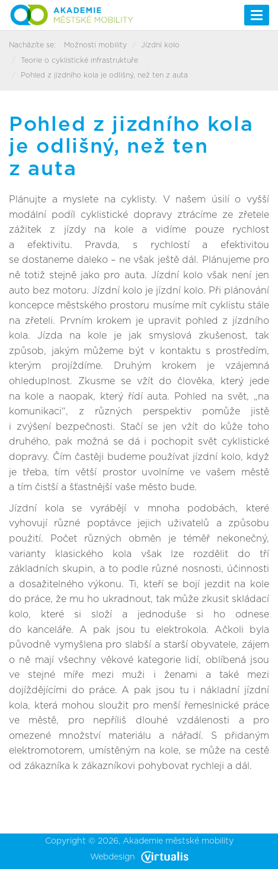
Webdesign (139, 857)
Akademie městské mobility (178, 841)
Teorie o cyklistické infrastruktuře (79, 60)
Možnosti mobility (95, 45)
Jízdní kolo (160, 45)
